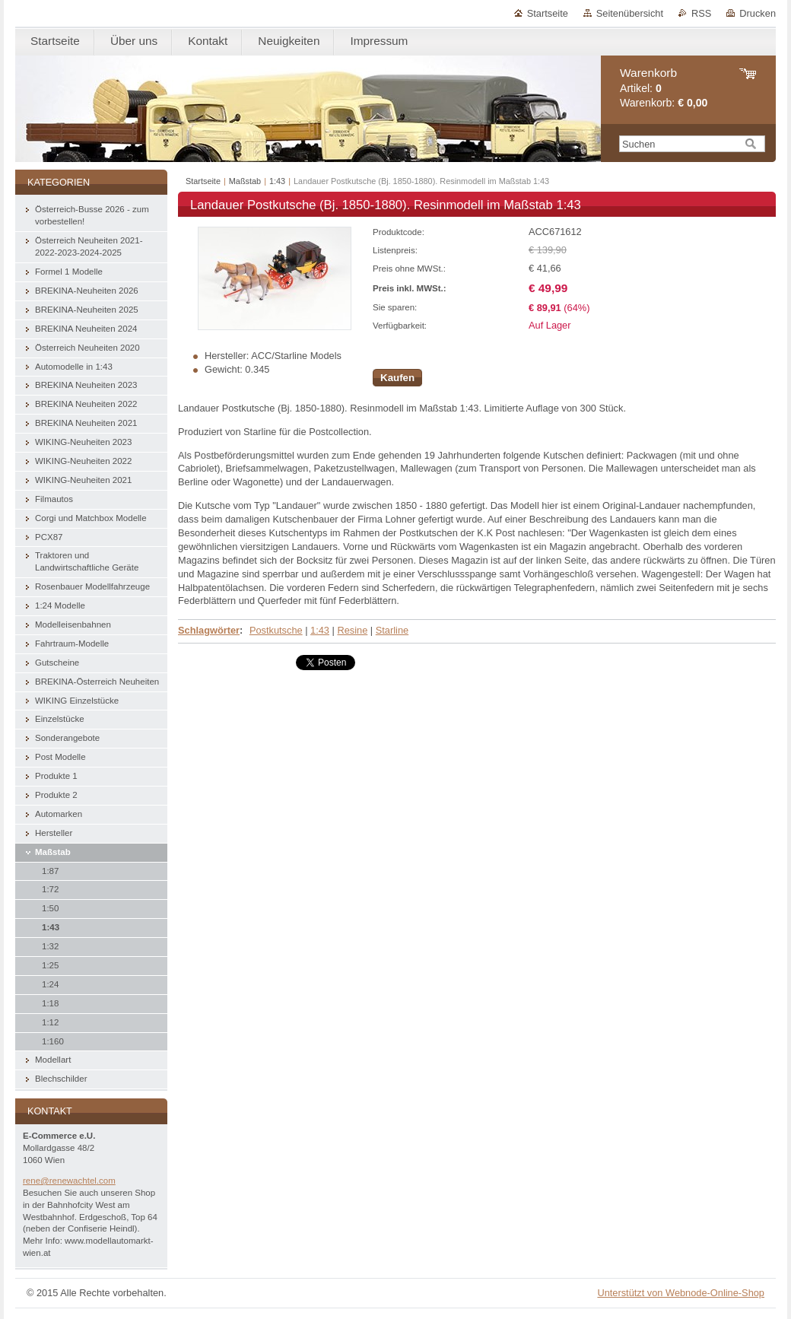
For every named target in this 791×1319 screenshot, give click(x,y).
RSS (701, 13)
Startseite (547, 13)
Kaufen (397, 377)
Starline (392, 630)
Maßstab (245, 181)
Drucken (757, 13)
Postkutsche (276, 630)
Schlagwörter (209, 630)
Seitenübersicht (629, 13)
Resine (352, 630)
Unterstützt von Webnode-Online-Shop (680, 1292)
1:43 (277, 181)
